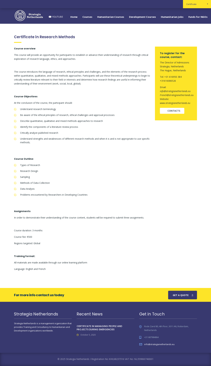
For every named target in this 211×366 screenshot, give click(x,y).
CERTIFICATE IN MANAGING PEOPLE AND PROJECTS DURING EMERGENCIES (99, 328)
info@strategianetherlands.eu (159, 344)
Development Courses (142, 16)
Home (73, 16)
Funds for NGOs (198, 16)
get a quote (183, 295)
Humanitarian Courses (110, 16)
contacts (173, 110)
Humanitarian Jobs (172, 16)
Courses (87, 16)
